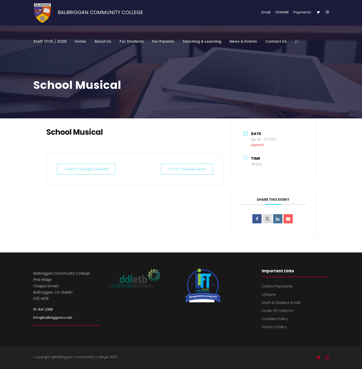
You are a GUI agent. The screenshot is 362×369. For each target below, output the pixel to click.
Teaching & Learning (201, 41)
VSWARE (282, 12)
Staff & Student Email (281, 302)
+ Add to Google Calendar (86, 169)
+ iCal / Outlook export (187, 169)
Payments (302, 12)
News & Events (243, 41)
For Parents (163, 41)
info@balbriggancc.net (52, 317)
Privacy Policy (274, 327)
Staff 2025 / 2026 (49, 41)
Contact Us (276, 41)
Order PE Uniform (277, 310)
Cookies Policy (275, 318)
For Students (132, 41)
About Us (102, 41)
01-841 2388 (43, 309)
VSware (269, 294)
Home (80, 41)
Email (266, 12)
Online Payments (277, 286)
